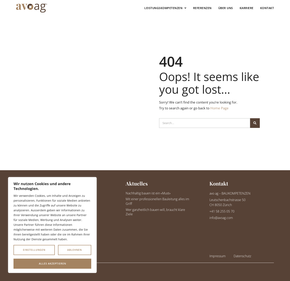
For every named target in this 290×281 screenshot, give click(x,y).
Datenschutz (242, 256)
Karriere (247, 8)
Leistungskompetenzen (165, 8)
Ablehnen (74, 250)
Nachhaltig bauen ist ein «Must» (148, 193)
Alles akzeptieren (52, 263)
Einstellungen (34, 250)
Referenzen (202, 8)
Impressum (217, 256)
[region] (52, 225)
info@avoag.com (221, 218)
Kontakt (267, 8)
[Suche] (255, 123)
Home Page (219, 108)
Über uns (225, 8)
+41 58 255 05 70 (221, 211)
